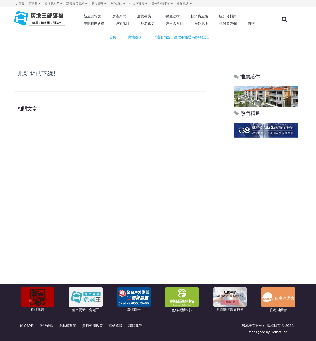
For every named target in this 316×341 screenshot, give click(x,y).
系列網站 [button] (117, 3)
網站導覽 (115, 325)
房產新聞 (122, 16)
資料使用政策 (92, 325)
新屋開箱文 (96, 16)
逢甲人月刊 (177, 23)
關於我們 (27, 325)
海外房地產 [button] (53, 3)
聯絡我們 (135, 325)
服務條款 (46, 325)
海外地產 (204, 23)
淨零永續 (126, 23)
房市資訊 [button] (98, 3)
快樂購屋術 (202, 16)
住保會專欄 (230, 23)
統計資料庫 (230, 16)
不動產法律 (174, 16)
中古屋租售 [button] (138, 3)
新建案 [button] (34, 3)
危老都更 (151, 23)
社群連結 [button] (184, 3)
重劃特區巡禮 (97, 23)
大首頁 (20, 3)
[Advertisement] (266, 214)
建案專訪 (147, 16)
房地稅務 (135, 37)
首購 (253, 23)
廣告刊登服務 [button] (161, 3)
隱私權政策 (67, 325)
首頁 (111, 37)
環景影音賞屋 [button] (76, 3)
